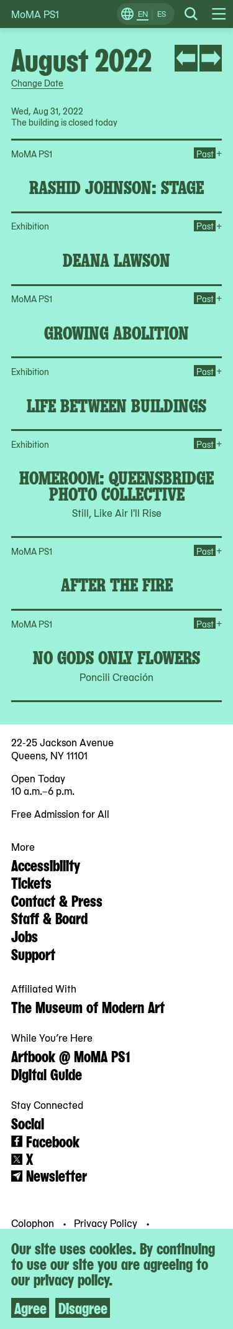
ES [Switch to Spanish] (161, 14)
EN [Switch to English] (143, 14)
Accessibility (45, 864)
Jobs (24, 935)
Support (33, 953)
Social (27, 1122)
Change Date (37, 82)
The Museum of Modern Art (88, 1006)
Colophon (34, 1222)
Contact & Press (57, 900)
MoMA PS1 (35, 14)
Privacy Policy (107, 1222)
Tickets (31, 882)
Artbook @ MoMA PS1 (70, 1055)
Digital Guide (46, 1073)
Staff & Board (49, 917)
